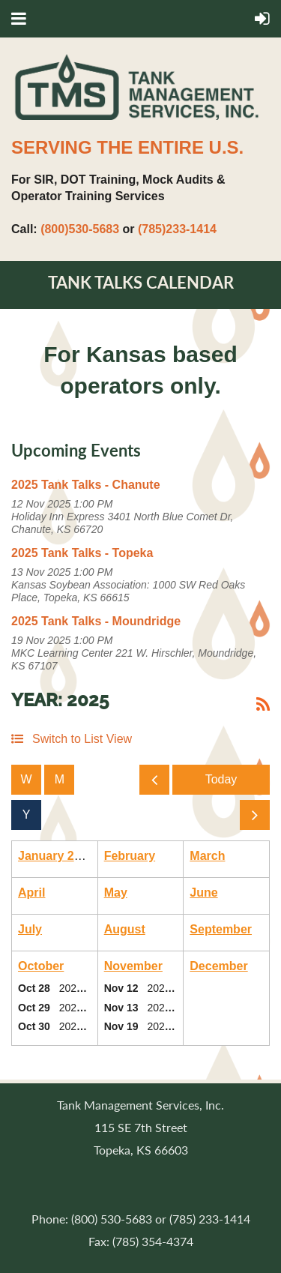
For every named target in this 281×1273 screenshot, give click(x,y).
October (41, 966)
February (129, 855)
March (207, 855)
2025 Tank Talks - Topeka (82, 553)
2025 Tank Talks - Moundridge (96, 621)
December (218, 966)
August (124, 929)
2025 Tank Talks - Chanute (85, 484)
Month (59, 780)
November (133, 966)
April (31, 892)
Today (221, 780)
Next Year (258, 819)
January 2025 (56, 855)
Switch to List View (82, 738)
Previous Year (157, 784)
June (203, 892)
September (221, 929)
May (115, 892)
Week (26, 780)
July (30, 929)
